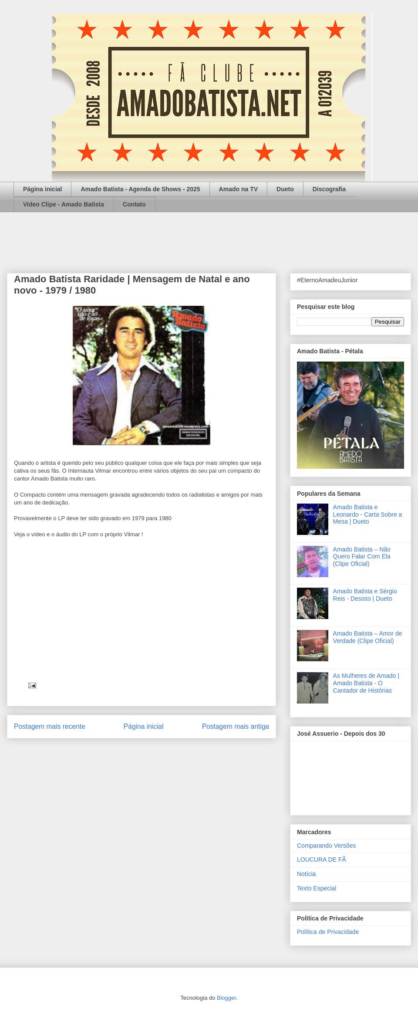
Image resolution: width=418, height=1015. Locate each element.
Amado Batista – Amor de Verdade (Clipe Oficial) (367, 637)
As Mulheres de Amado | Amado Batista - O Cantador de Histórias (366, 683)
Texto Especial (316, 888)
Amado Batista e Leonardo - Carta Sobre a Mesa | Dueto (367, 514)
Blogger (226, 998)
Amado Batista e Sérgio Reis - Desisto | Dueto (365, 595)
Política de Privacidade (328, 931)
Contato (134, 204)
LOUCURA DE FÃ (321, 859)
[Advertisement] (209, 236)
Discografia (329, 189)
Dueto (285, 189)
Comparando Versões (326, 845)
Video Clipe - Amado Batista (63, 204)
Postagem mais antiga (235, 726)
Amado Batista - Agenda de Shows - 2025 (140, 189)
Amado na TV (238, 189)
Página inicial (42, 189)
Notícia (306, 873)
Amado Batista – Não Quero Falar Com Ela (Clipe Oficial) (362, 557)
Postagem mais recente (49, 726)
